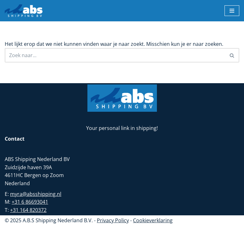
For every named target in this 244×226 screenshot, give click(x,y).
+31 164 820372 (28, 210)
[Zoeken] (115, 55)
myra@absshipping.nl (35, 194)
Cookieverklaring (153, 220)
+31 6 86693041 (30, 201)
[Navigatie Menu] (232, 10)
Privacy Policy (113, 220)
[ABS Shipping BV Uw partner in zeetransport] (23, 10)
